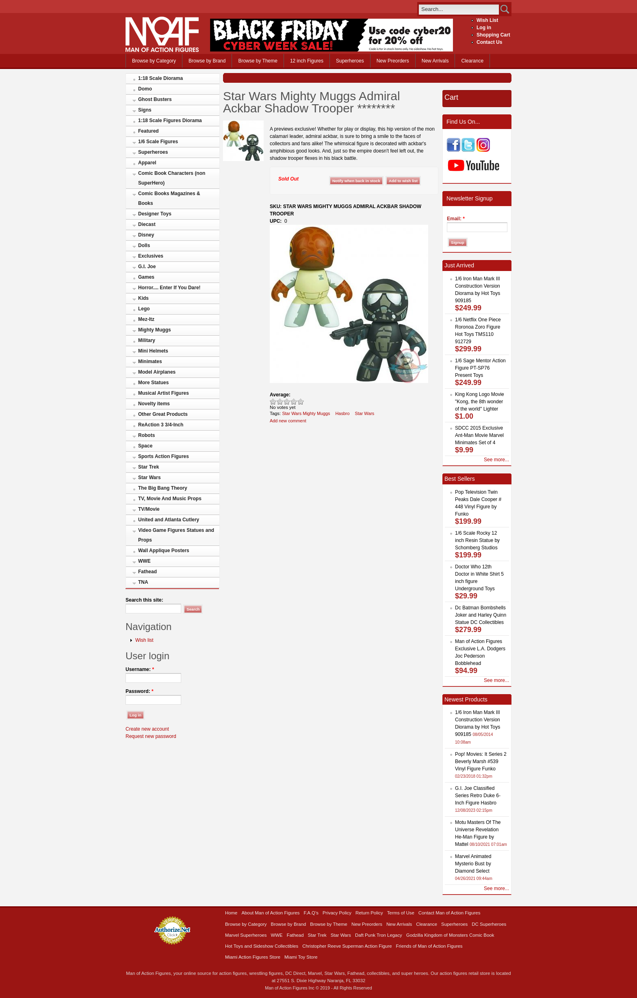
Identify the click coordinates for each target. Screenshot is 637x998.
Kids (143, 298)
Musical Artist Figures (163, 393)
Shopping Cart (493, 35)
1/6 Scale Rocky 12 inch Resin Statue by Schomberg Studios (477, 540)
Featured (148, 131)
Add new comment (288, 420)
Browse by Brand (206, 61)
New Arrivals (435, 61)
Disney (146, 235)
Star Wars (149, 477)
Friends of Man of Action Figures (429, 946)
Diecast (147, 224)
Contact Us (489, 42)
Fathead (147, 571)
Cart (451, 97)
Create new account (147, 729)
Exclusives (150, 256)
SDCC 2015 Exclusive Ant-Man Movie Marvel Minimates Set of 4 (479, 435)
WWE (144, 561)
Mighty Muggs (154, 330)
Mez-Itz (146, 319)
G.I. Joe (147, 266)
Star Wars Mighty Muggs (306, 413)
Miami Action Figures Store (252, 957)
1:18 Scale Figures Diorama (170, 120)
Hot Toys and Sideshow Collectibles (261, 946)
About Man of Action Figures (270, 912)
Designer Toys (154, 214)
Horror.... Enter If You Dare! (169, 287)
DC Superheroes (489, 924)
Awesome (300, 401)
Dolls (144, 245)
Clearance (472, 61)
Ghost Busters (155, 99)
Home (231, 912)
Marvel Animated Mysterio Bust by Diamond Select (473, 864)
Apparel (147, 163)
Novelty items (154, 404)
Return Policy (369, 912)
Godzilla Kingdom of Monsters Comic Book (450, 935)
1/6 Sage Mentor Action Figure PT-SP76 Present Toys (480, 368)
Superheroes (350, 61)
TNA (143, 582)
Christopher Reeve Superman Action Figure (347, 946)
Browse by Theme (257, 61)
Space (145, 446)
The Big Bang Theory (162, 488)
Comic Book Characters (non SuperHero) (171, 178)
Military (146, 340)
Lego (144, 309)
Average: (280, 395)
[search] (458, 9)
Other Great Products (163, 414)
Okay (280, 401)
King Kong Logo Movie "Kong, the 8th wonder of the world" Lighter (479, 401)
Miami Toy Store (300, 957)
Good (287, 401)
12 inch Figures (306, 61)
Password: (140, 691)
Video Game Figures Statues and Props (176, 535)
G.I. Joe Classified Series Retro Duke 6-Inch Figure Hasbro (477, 795)
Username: (140, 669)
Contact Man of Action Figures (449, 912)
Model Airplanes (157, 372)
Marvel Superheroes (246, 935)
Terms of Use (400, 912)
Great (293, 401)
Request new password (151, 736)
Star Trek (148, 467)
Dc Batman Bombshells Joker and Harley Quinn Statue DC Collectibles (480, 615)
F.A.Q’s (311, 912)
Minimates (150, 361)
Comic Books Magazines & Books (169, 198)
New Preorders (393, 61)
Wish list (144, 640)
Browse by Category (154, 61)
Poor (273, 401)
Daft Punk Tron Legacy (378, 935)
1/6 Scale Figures (158, 141)
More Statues (153, 382)
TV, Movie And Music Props (170, 498)
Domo (145, 89)
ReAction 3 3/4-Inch (160, 425)
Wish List (487, 20)
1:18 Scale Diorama (160, 78)
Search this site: (144, 600)
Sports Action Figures (163, 456)
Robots (146, 435)
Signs (145, 110)
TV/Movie (149, 509)
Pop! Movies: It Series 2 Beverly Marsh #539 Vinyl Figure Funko (481, 761)
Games (146, 277)
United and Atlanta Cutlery (168, 520)
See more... (496, 459)
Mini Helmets (153, 351)
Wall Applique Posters (163, 550)
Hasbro (343, 413)
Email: (456, 219)
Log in (484, 27)
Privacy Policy (337, 912)
